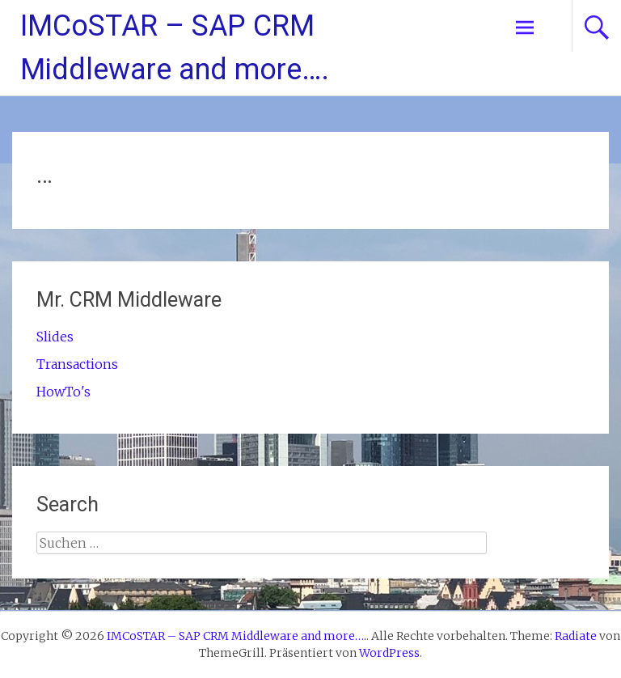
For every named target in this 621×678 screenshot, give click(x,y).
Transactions (77, 364)
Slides (55, 336)
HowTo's (63, 391)
